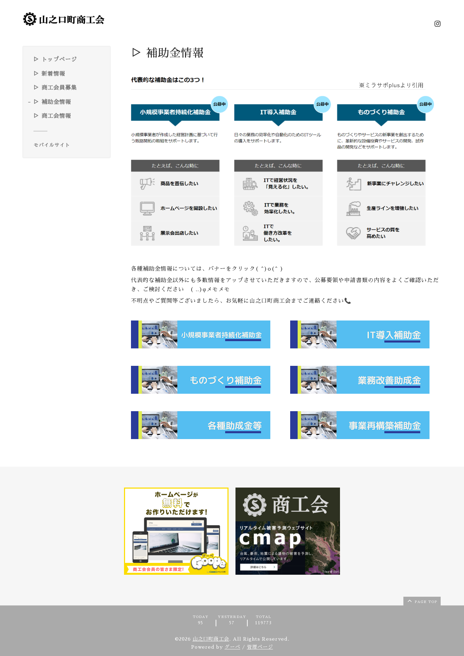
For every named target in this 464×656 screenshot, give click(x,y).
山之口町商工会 (211, 638)
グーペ (232, 646)
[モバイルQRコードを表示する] (69, 145)
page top (421, 600)
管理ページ (260, 646)
